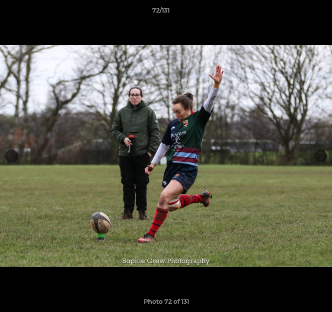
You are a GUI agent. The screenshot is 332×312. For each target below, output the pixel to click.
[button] (301, 12)
